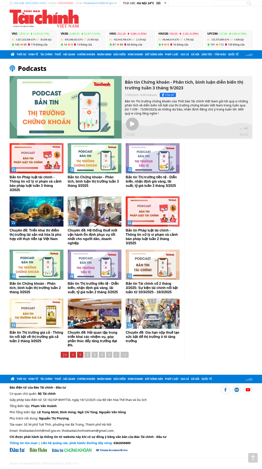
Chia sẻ (167, 95)
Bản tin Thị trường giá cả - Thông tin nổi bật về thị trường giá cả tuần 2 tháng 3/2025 (36, 337)
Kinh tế (33, 54)
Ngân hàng (104, 54)
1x (241, 128)
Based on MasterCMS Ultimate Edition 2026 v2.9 (44, 463)
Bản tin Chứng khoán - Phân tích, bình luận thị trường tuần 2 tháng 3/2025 (35, 288)
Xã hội (195, 54)
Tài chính (46, 54)
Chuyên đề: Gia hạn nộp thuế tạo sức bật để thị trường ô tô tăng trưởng (152, 337)
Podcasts (32, 68)
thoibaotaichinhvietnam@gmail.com (88, 431)
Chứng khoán (86, 54)
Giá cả (185, 54)
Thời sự (21, 54)
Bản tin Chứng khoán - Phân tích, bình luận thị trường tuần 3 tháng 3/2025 (93, 181)
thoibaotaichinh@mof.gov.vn (100, 3)
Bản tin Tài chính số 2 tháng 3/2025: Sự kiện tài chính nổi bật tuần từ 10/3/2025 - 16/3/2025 (152, 288)
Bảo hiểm (120, 54)
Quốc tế (233, 54)
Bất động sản (154, 54)
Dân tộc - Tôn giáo (214, 54)
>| (125, 354)
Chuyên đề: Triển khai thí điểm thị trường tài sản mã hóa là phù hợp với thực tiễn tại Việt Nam (35, 235)
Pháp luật (172, 54)
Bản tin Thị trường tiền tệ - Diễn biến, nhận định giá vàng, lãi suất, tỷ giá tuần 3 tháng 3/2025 (151, 181)
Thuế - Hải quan (65, 54)
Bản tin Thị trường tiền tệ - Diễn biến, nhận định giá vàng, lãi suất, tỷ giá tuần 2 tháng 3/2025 (93, 288)
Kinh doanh (135, 54)
